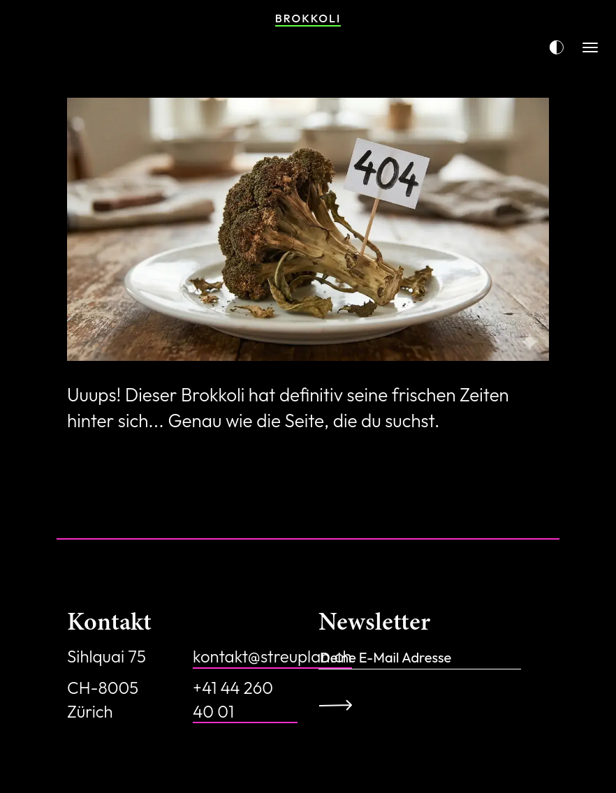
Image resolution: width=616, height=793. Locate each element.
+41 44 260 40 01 (233, 699)
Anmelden (340, 705)
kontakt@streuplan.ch (272, 656)
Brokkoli (308, 18)
